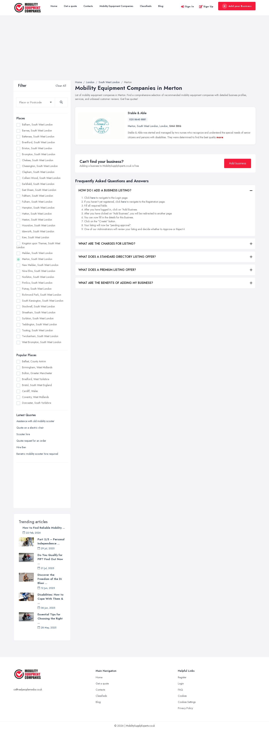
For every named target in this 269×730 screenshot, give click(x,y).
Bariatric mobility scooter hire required (37, 454)
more (220, 137)
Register (182, 677)
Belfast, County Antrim (34, 361)
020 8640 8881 (137, 119)
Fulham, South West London (37, 202)
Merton (131, 126)
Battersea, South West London (38, 136)
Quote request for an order (31, 441)
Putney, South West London (37, 289)
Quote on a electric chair (30, 428)
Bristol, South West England (37, 385)
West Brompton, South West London (41, 342)
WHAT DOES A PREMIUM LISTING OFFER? (107, 270)
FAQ (180, 690)
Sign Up (206, 6)
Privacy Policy (185, 708)
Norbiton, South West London (38, 277)
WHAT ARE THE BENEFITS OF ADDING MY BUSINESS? (115, 283)
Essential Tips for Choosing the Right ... (50, 618)
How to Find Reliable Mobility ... (44, 528)
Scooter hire (23, 434)
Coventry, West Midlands (35, 397)
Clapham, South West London (38, 172)
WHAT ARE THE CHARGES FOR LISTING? (106, 243)
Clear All (60, 86)
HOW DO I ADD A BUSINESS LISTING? (104, 190)
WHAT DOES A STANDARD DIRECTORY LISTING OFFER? (117, 257)
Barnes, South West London (37, 130)
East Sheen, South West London (39, 190)
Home (54, 6)
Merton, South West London (37, 259)
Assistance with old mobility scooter (35, 421)
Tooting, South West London (37, 330)
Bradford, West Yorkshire (35, 379)
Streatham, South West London (38, 312)
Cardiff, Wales (30, 391)
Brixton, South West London (37, 148)
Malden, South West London (37, 253)
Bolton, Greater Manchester (37, 373)
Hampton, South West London (38, 208)
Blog (160, 6)
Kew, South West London (35, 237)
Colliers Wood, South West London (41, 178)
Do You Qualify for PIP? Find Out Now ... (50, 559)
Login (181, 683)
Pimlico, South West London (37, 283)
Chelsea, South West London (37, 160)
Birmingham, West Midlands (37, 367)
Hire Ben (21, 447)
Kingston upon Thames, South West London (38, 245)
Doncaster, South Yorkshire (36, 403)
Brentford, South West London (38, 142)
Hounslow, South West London (38, 225)
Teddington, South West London (39, 324)
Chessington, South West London (40, 166)
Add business (237, 163)
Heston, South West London (37, 219)
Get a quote (70, 6)
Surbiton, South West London (38, 318)
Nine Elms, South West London (38, 271)
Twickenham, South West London (40, 336)
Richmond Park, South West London (41, 295)
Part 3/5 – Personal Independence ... (51, 541)
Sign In (187, 6)
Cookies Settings (187, 702)
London (164, 126)
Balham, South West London (37, 124)
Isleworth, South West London (38, 231)
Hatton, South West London (37, 214)
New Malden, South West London (40, 265)
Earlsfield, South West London (38, 184)
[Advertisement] (134, 52)
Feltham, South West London (37, 196)
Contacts (88, 6)
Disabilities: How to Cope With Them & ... (50, 599)
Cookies (182, 696)
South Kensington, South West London (42, 301)
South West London (147, 126)
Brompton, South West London (38, 154)
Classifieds (145, 6)
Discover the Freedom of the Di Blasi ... (50, 579)
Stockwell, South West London (38, 306)
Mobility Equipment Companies (116, 6)
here (92, 198)
